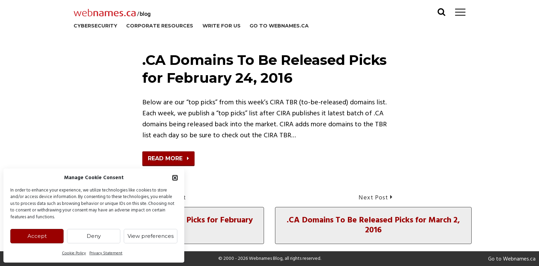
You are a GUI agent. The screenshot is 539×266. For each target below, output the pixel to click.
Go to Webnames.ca (279, 26)
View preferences (151, 236)
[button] (175, 177)
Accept (37, 236)
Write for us (221, 26)
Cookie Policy (74, 253)
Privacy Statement (105, 253)
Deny (94, 236)
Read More (168, 158)
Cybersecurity (95, 26)
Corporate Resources (159, 26)
